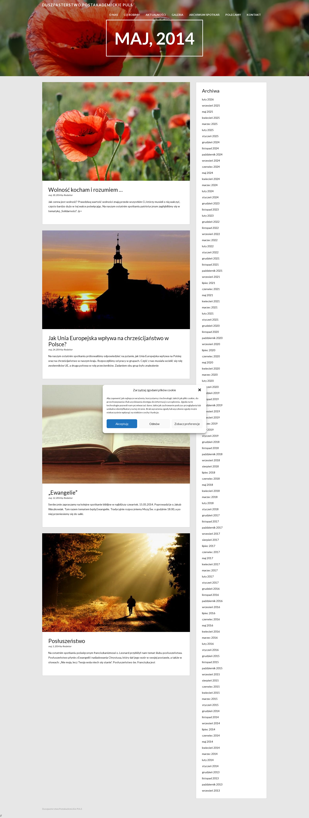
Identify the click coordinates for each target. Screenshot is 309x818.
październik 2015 (212, 668)
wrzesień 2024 (211, 160)
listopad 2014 (210, 717)
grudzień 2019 (211, 393)
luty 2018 (208, 503)
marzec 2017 (210, 570)
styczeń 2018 (210, 509)
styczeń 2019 (210, 435)
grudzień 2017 (211, 515)
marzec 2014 (210, 753)
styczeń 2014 (210, 766)
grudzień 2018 (211, 442)
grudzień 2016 (211, 588)
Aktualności (156, 14)
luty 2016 (208, 643)
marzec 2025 (210, 123)
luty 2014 (208, 760)
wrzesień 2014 (211, 723)
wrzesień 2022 (211, 234)
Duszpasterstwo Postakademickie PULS (87, 5)
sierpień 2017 (210, 539)
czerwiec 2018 (211, 478)
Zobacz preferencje (187, 424)
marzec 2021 (210, 307)
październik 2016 (212, 601)
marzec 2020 (210, 374)
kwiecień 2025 (211, 117)
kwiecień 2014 (211, 747)
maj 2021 (207, 295)
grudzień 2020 (211, 325)
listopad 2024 (210, 148)
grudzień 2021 (211, 258)
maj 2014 (207, 741)
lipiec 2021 (208, 283)
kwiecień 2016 (211, 631)
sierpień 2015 (210, 680)
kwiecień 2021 (211, 301)
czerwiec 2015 (211, 686)
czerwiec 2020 (211, 356)
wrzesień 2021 (211, 276)
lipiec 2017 (208, 546)
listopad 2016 (210, 594)
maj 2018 (207, 484)
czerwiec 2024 (211, 166)
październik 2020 (212, 338)
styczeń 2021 (210, 319)
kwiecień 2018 (211, 490)
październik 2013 (212, 784)
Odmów (154, 424)
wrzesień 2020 (211, 344)
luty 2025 (208, 130)
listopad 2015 (210, 662)
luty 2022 (208, 246)
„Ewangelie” (62, 492)
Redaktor (68, 195)
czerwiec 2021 (211, 289)
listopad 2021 (210, 264)
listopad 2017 (210, 521)
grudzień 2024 (211, 142)
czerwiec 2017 (211, 552)
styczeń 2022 (210, 252)
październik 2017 (212, 527)
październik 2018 (212, 454)
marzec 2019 (210, 423)
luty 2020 (208, 380)
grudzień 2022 (211, 221)
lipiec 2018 (208, 472)
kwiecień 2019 (211, 417)
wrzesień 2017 (211, 533)
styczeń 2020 (210, 386)
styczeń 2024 (210, 197)
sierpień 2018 (210, 466)
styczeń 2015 (210, 705)
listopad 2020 (210, 331)
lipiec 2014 (208, 729)
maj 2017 (207, 558)
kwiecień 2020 (211, 368)
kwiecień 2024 (211, 179)
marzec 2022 (210, 240)
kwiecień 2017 (211, 564)
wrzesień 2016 (211, 607)
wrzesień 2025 (211, 105)
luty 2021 (208, 313)
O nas (113, 14)
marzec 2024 (210, 185)
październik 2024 (212, 154)
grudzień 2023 (211, 203)
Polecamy (233, 14)
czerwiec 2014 (211, 735)
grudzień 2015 (211, 656)
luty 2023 (208, 215)
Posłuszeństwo (66, 640)
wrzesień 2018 (211, 460)
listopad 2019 (210, 399)
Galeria (177, 14)
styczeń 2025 (210, 136)
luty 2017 (208, 576)
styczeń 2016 (210, 649)
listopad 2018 (210, 448)
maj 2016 (207, 625)
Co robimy (132, 14)
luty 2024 (208, 191)
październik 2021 (212, 270)
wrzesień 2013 (211, 790)
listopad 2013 (210, 778)
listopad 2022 (210, 227)
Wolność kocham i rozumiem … (85, 189)
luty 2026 (208, 99)
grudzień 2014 (211, 711)
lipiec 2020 (208, 350)
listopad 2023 (210, 209)
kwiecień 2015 (211, 692)
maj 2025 (207, 111)
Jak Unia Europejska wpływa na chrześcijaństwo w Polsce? (108, 341)
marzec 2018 (210, 497)
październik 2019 (212, 405)
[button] (200, 390)
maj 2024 (207, 172)
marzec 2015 (210, 698)
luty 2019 (208, 429)
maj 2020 (207, 362)
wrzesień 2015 (211, 674)
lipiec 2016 (208, 613)
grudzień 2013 (211, 772)
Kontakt (254, 14)
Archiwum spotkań (204, 14)
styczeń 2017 (210, 582)
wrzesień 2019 (211, 411)
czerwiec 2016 (211, 619)
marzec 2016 (210, 637)
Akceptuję (121, 424)
